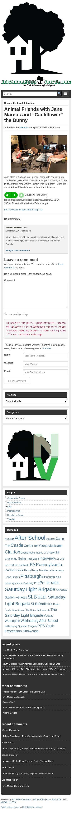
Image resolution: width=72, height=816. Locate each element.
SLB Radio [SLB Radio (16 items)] (39, 608)
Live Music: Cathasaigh (14, 701)
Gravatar (46, 353)
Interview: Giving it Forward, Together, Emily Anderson (28, 778)
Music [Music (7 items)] (15, 569)
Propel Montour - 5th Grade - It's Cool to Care (24, 696)
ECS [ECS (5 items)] (46, 557)
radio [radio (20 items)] (55, 587)
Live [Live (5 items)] (57, 563)
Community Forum (16, 503)
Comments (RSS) (53, 804)
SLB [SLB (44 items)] (32, 601)
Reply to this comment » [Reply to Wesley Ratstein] (18, 250)
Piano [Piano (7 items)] (8, 581)
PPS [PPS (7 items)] (36, 587)
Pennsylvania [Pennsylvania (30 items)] (49, 569)
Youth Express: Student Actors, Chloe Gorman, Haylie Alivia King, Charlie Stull (33, 661)
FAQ (9, 511)
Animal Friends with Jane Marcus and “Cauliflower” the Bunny (31, 741)
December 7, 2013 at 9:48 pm (18, 231)
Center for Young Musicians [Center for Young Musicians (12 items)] (43, 550)
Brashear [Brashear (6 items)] (50, 543)
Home (7, 103)
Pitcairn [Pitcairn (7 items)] (16, 581)
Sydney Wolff (9, 707)
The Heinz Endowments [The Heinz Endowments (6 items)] (38, 614)
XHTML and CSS (8, 807)
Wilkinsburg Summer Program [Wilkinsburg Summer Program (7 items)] (21, 630)
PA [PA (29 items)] (32, 569)
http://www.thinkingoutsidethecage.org (23, 209)
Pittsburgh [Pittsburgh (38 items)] (31, 580)
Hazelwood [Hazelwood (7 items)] (33, 563)
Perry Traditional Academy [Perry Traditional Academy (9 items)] (47, 574)
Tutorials (11, 524)
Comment (9, 280)
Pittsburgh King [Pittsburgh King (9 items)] (51, 581)
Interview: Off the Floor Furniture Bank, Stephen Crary (28, 765)
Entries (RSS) (39, 804)
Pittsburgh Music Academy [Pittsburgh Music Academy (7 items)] (19, 587)
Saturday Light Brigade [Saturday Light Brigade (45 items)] (30, 594)
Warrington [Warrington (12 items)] (12, 625)
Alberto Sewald (10, 717)
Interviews (30, 103)
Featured (18, 103)
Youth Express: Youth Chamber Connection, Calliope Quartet (31, 668)
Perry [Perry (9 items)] (27, 574)
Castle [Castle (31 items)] (17, 549)
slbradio (23, 127)
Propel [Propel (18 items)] (45, 587)
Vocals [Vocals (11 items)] (48, 620)
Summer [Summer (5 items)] (21, 615)
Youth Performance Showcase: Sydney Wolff (24, 712)
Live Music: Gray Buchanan (16, 655)
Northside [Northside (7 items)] (24, 569)
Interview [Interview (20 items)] (47, 563)
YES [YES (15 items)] (41, 630)
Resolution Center (15, 519)
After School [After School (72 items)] (30, 542)
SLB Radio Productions (21, 804)
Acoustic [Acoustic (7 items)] (9, 543)
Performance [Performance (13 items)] (14, 575)
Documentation (14, 507)
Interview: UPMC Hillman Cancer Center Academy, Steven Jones (33, 679)
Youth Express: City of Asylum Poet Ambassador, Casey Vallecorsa (34, 753)
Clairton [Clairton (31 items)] (12, 556)
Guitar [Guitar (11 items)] (22, 563)
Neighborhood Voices (10, 812)
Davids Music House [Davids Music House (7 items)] (32, 557)
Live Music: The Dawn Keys (16, 790)
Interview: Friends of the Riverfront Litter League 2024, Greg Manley (34, 674)
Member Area (13, 515)
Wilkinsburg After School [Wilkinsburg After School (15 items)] (39, 625)
